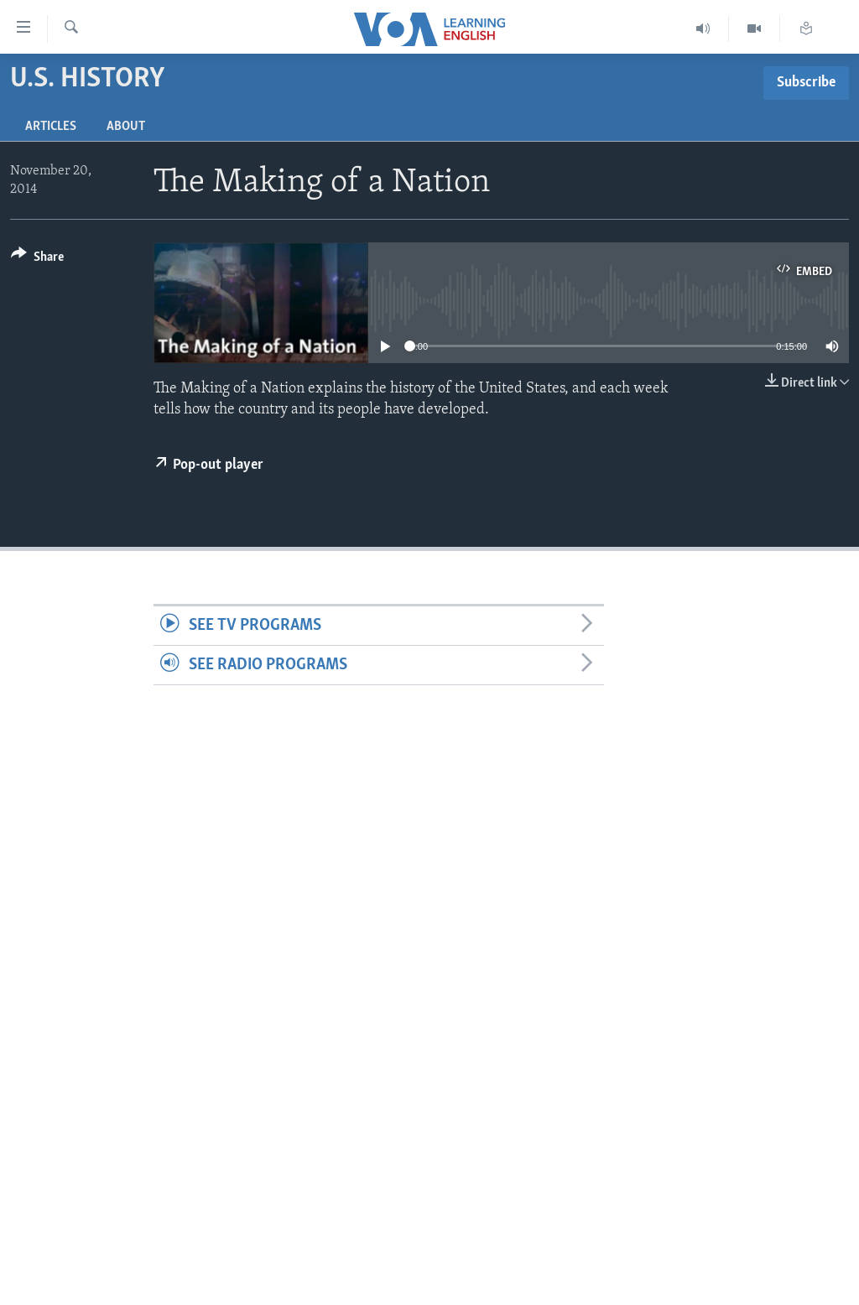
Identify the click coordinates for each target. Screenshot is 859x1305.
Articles (50, 126)
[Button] (37, 259)
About (126, 126)
